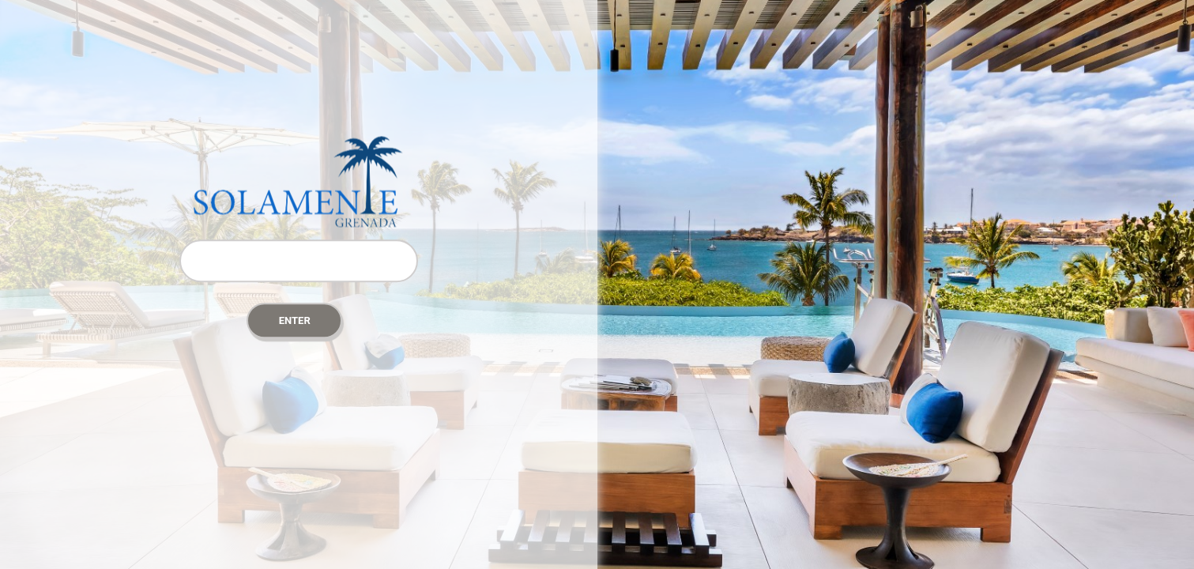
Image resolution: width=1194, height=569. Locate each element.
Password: (298, 231)
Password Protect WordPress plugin (298, 182)
